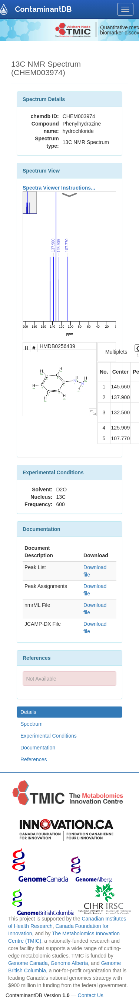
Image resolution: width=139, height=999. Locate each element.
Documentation (37, 748)
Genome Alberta (69, 963)
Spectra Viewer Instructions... (59, 188)
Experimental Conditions (48, 736)
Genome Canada (28, 963)
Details (28, 712)
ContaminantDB (43, 9)
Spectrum (31, 724)
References (33, 759)
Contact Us (90, 995)
